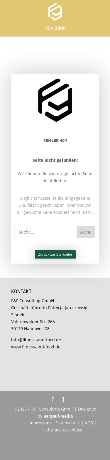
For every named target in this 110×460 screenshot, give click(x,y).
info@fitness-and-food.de (36, 339)
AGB (89, 423)
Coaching (55, 28)
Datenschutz (68, 423)
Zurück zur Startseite (55, 254)
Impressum (39, 423)
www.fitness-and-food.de (35, 347)
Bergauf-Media (58, 416)
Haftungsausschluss (62, 430)
